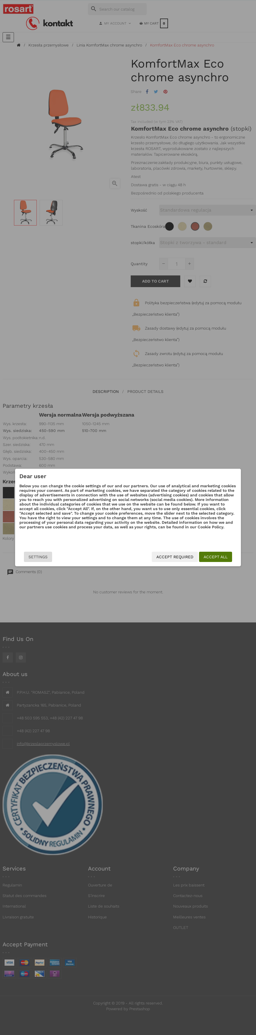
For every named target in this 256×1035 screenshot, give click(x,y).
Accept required (164, 557)
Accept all (205, 557)
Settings (48, 557)
